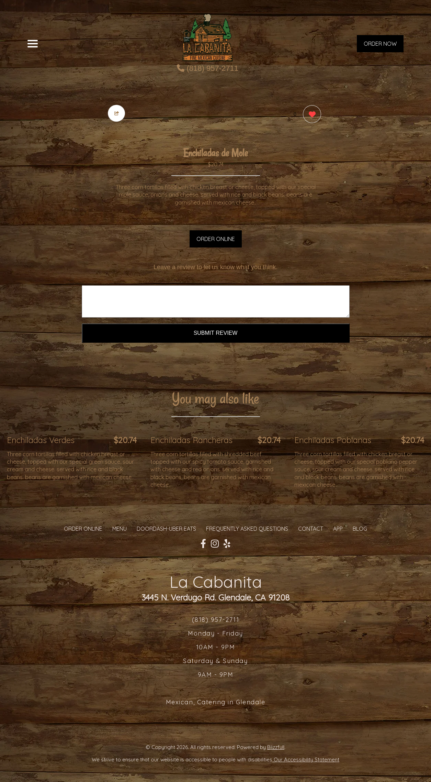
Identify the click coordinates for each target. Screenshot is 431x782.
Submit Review (216, 333)
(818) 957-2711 (207, 68)
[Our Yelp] (227, 544)
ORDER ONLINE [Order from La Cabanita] (83, 528)
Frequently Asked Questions (247, 528)
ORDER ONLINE (215, 238)
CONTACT (310, 528)
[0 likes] (310, 115)
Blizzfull (275, 747)
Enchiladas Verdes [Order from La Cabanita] (41, 440)
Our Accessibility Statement (305, 759)
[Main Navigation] (32, 43)
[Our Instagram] (215, 544)
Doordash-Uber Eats (166, 528)
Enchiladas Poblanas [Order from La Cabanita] (332, 440)
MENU (119, 528)
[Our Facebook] (203, 544)
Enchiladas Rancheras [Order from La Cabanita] (191, 440)
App (338, 528)
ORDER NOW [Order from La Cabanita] (380, 43)
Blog (360, 528)
